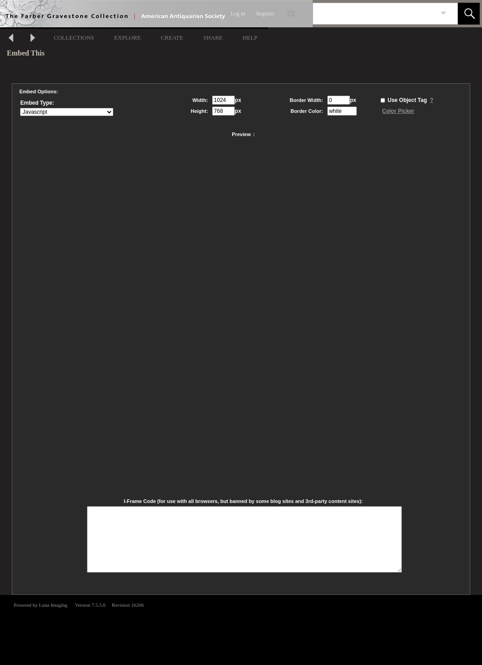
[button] (469, 14)
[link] (443, 13)
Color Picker (398, 111)
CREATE (172, 37)
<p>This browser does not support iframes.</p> (241, 629)
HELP (250, 37)
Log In (238, 13)
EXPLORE (127, 37)
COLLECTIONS (74, 37)
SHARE (213, 37)
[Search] (374, 14)
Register (265, 13)
